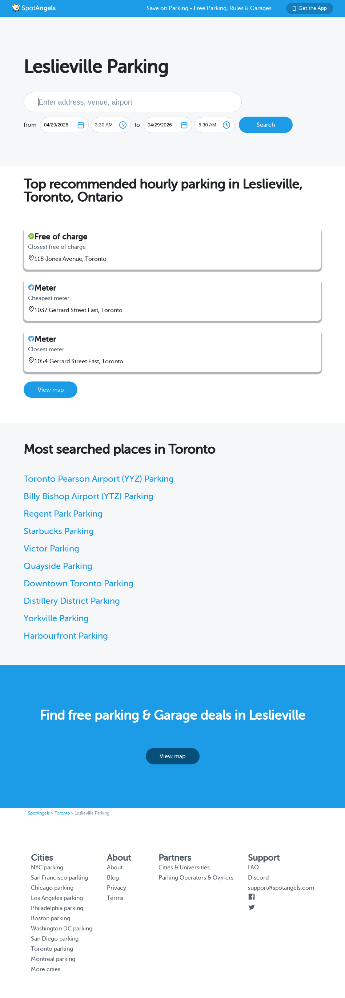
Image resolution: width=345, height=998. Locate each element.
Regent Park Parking (63, 514)
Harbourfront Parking (66, 636)
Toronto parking (52, 949)
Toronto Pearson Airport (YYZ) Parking (99, 479)
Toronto (62, 813)
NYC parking (47, 867)
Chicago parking (52, 888)
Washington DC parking (61, 928)
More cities (45, 969)
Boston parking (50, 918)
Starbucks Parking (59, 531)
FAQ (253, 867)
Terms (115, 898)
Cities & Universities (184, 867)
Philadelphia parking (57, 908)
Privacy (116, 888)
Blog (113, 877)
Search (266, 125)
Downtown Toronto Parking (78, 584)
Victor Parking (51, 549)
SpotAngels (39, 813)
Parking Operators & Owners (196, 877)
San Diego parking (55, 939)
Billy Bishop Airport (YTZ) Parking (88, 496)
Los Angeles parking (57, 898)
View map (51, 390)
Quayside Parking (58, 566)
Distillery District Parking (72, 601)
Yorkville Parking (56, 618)
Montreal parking (53, 959)
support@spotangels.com (281, 888)
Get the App (310, 8)
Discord (258, 877)
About (115, 867)
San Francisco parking (59, 877)
